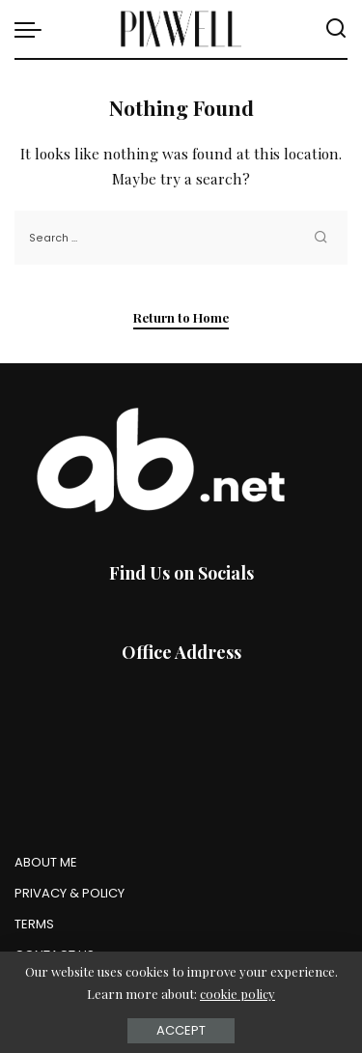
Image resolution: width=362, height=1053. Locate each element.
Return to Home (181, 317)
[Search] (336, 29)
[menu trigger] (32, 29)
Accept (181, 1030)
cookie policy (237, 993)
